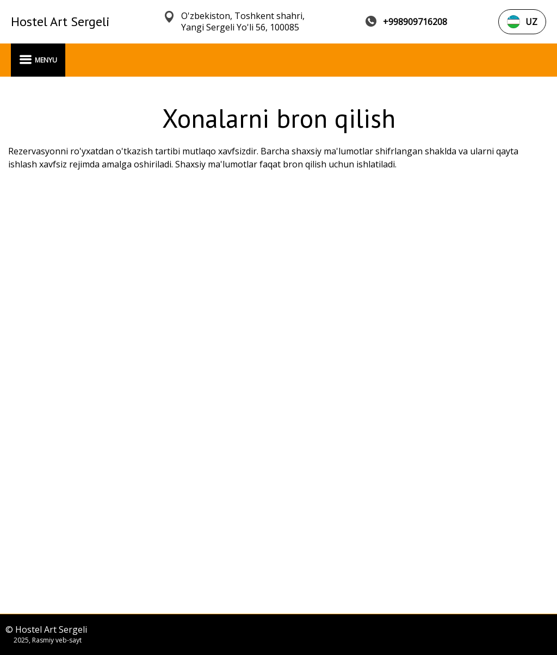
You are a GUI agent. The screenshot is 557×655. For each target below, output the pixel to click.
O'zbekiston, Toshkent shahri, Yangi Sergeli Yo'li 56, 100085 (243, 21)
